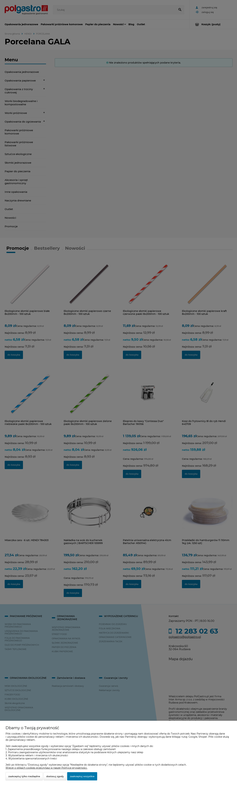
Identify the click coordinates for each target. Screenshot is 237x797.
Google (192, 736)
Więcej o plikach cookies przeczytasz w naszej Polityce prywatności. (46, 767)
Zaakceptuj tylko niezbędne (24, 776)
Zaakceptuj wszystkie (82, 776)
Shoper (203, 736)
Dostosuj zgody (55, 776)
